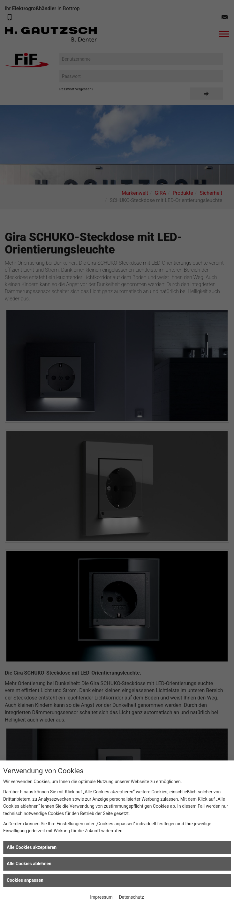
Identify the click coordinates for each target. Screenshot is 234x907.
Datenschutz (131, 897)
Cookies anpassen (25, 880)
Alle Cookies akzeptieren (32, 847)
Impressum (101, 897)
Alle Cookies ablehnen (29, 863)
